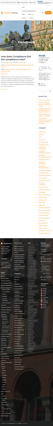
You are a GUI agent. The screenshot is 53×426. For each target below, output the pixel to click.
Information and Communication (5, 326)
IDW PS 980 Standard (44, 195)
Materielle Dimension (44, 207)
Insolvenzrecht (43, 197)
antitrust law (42, 132)
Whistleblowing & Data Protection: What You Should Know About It (45, 110)
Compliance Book (43, 142)
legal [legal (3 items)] (29, 315)
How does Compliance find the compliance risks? (16, 58)
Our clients (3, 396)
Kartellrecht (12, 69)
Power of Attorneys (6, 413)
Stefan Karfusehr (4, 415)
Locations (3, 366)
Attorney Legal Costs (6, 408)
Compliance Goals (5, 312)
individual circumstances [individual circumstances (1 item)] (33, 309)
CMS (40, 137)
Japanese (45, 300)
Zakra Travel (11, 423)
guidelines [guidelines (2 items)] (30, 306)
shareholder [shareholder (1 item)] (30, 340)
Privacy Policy (4, 402)
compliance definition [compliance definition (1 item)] (32, 263)
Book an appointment (42, 84)
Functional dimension (44, 190)
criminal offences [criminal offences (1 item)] (31, 280)
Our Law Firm (4, 398)
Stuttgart (4, 389)
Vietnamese (45, 302)
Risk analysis (42, 220)
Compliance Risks (25, 65)
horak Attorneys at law (7, 62)
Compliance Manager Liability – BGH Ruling (45, 115)
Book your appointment (6, 285)
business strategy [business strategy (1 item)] (31, 252)
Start (23, 7)
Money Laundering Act (45, 210)
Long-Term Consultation (5, 299)
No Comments (4, 73)
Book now (48, 12)
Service (32, 18)
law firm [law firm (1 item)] (30, 312)
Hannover (4, 382)
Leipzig (3, 384)
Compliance (7, 69)
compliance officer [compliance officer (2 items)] (32, 266)
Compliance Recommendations (44, 166)
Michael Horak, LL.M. (5, 391)
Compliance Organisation (42, 162)
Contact (25, 18)
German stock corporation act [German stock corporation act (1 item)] (33, 303)
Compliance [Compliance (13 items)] (30, 258)
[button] (36, 11)
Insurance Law (43, 200)
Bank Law (41, 134)
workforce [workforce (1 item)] (30, 351)
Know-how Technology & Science (6, 363)
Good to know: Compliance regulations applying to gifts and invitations (45, 120)
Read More (4, 89)
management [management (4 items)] (31, 326)
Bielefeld (4, 370)
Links (3, 411)
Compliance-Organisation (4, 339)
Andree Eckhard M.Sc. (6, 280)
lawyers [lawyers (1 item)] (34, 312)
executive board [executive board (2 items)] (31, 291)
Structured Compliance (45, 230)
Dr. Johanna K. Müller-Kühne (6, 348)
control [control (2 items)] (34, 277)
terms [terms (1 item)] (34, 345)
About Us (3, 276)
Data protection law (44, 180)
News (2, 393)
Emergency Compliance (42, 183)
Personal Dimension (44, 213)
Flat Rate (4, 294)
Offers (24, 14)
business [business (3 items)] (33, 249)
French (44, 292)
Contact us (3, 342)
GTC (2, 351)
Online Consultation (6, 302)
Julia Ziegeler (4, 353)
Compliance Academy (6, 307)
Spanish (45, 293)
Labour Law (42, 202)
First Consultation (6, 291)
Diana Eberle (4, 345)
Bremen (3, 372)
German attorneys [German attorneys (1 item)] (31, 294)
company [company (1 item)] (30, 255)
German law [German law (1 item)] (31, 297)
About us (31, 14)
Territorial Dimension (44, 233)
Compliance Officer (44, 159)
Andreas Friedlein (5, 278)
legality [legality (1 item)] (33, 315)
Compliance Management (29, 11)
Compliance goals (44, 144)
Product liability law (44, 218)
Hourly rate (4, 296)
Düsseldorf (4, 375)
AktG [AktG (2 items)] (29, 249)
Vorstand (8, 71)
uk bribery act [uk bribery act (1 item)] (31, 348)
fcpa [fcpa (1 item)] (36, 291)
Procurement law (43, 215)
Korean (44, 304)
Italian (44, 295)
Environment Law (43, 187)
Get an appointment (23, 2)
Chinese (45, 306)
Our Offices (33, 2)
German (44, 288)
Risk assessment (43, 223)
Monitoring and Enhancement (5, 331)
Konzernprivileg (19, 69)
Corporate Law (43, 178)
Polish (44, 299)
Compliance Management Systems (45, 156)
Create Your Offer (6, 289)
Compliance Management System (12, 65)
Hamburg (4, 379)
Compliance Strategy (45, 175)
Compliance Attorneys (6, 309)
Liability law (42, 205)
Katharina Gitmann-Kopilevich (5, 359)
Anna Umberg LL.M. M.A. (6, 283)
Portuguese (45, 297)
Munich (3, 386)
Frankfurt (4, 377)
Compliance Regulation (45, 170)
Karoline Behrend (5, 356)
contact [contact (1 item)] (30, 277)
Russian (44, 307)
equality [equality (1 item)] (30, 288)
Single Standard (43, 225)
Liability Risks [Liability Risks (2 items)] (31, 323)
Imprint (3, 400)
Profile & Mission (5, 404)
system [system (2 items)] (30, 345)
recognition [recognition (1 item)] (30, 334)
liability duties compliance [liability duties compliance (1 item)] (33, 320)
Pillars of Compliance (44, 100)
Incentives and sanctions (5, 322)
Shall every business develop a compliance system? (45, 104)
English (44, 290)
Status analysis (43, 228)
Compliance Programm (6, 334)
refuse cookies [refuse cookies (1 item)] (31, 337)
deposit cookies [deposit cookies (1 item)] (31, 283)
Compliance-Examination (5, 318)
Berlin (3, 368)
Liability (24, 69)
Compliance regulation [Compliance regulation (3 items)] (32, 269)
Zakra (19, 423)
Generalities (42, 192)
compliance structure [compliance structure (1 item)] (32, 272)
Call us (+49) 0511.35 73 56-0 (8, 2)
